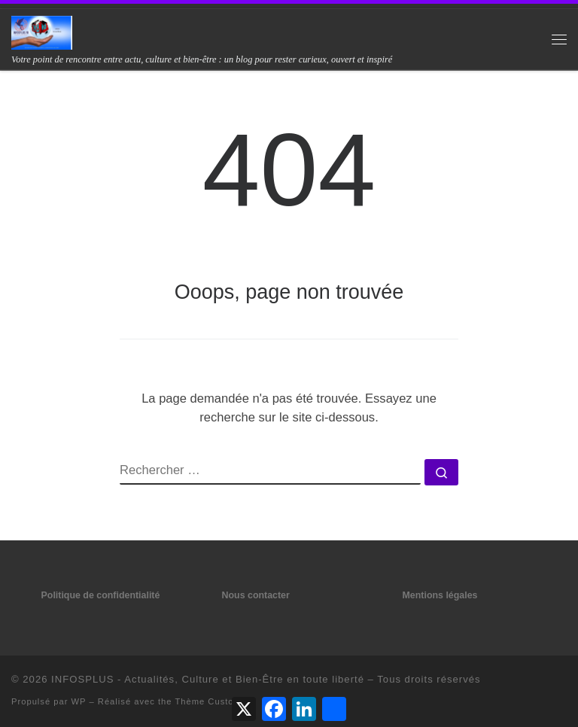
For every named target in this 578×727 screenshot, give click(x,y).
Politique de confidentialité (100, 595)
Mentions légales (440, 595)
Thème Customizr (213, 701)
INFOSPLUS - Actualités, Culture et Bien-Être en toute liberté (207, 679)
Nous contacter (256, 595)
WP (79, 701)
